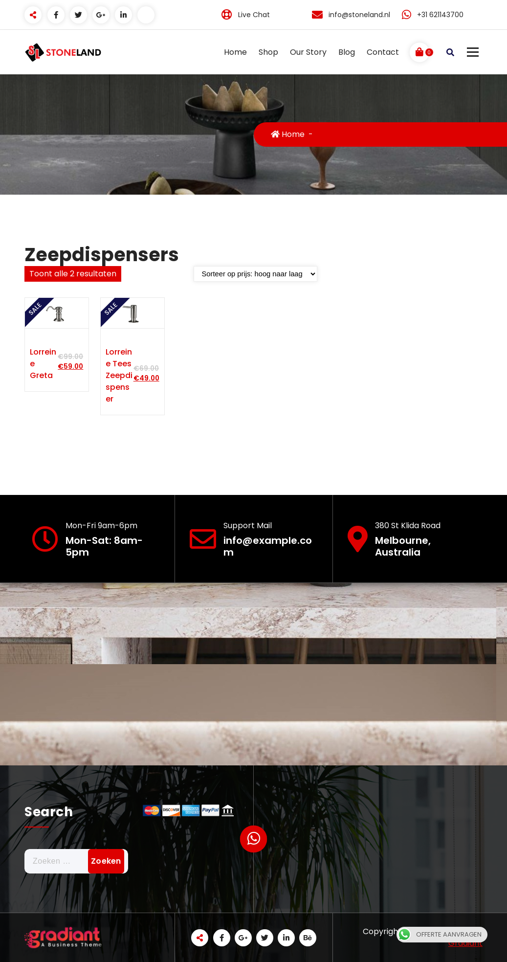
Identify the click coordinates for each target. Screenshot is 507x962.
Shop (268, 52)
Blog (346, 52)
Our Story (308, 52)
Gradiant (465, 943)
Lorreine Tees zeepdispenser (119, 375)
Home (235, 52)
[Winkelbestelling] (255, 274)
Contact (383, 52)
